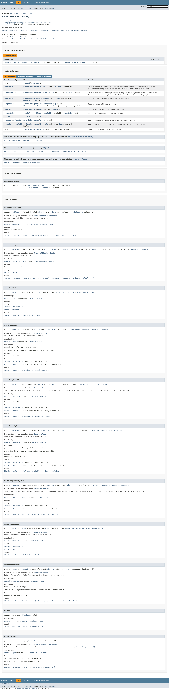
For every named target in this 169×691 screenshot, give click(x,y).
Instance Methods (25, 76)
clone (6, 151)
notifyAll (56, 151)
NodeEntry (59, 86)
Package (12, 2)
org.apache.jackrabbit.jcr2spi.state (23, 13)
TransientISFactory (12, 62)
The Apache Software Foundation (26, 688)
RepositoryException (139, 249)
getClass (30, 151)
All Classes (5, 6)
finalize (21, 151)
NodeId (44, 86)
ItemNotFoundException (65, 292)
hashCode (39, 151)
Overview (4, 2)
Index (43, 2)
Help (48, 2)
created (26, 83)
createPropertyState (32, 113)
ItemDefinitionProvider (75, 62)
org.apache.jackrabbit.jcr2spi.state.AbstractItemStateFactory (28, 23)
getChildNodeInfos (31, 120)
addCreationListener (12, 140)
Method (29, 8)
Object (46, 148)
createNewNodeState (31, 98)
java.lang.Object (8, 21)
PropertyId (49, 92)
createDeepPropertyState (33, 92)
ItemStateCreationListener (13, 30)
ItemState (35, 83)
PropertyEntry (50, 104)
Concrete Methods (43, 76)
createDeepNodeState (32, 86)
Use (24, 2)
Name (58, 98)
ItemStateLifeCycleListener (53, 30)
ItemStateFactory (33, 30)
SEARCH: (144, 6)
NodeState (9, 86)
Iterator (8, 120)
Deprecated (35, 2)
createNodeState (30, 109)
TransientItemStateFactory (77, 30)
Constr (22, 8)
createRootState (30, 117)
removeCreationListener (33, 140)
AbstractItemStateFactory (20, 37)
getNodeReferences (31, 124)
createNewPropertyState (33, 104)
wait (73, 151)
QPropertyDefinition (32, 106)
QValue (55, 106)
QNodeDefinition (30, 100)
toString (66, 151)
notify (48, 151)
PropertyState (10, 92)
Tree (28, 2)
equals (13, 151)
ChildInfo (17, 120)
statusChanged (29, 129)
